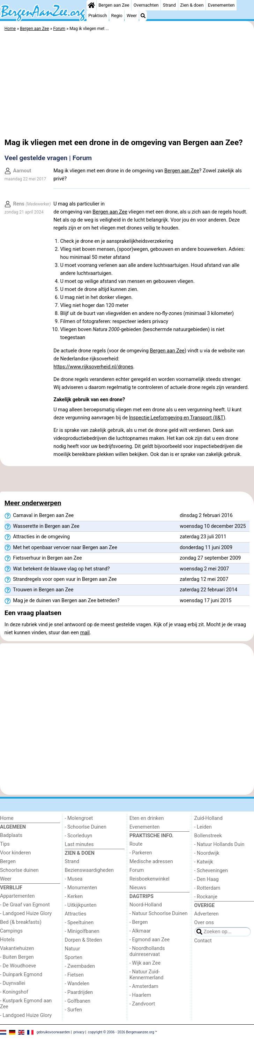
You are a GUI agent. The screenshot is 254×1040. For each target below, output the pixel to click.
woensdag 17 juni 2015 (205, 601)
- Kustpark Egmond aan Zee (26, 1004)
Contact (203, 941)
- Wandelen (77, 984)
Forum (136, 870)
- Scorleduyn (78, 836)
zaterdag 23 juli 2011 (203, 537)
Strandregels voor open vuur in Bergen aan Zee (61, 579)
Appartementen (17, 896)
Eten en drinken (146, 818)
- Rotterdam (207, 888)
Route (135, 844)
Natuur (72, 949)
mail (85, 633)
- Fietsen (74, 975)
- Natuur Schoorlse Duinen (158, 913)
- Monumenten (81, 888)
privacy (78, 1032)
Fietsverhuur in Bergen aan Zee (43, 558)
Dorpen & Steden (83, 940)
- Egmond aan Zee (149, 940)
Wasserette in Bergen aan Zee (42, 526)
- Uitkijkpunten (81, 905)
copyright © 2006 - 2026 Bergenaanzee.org (121, 1032)
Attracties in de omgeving (37, 537)
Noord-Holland (145, 905)
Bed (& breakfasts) (21, 922)
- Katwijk (203, 862)
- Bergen (138, 922)
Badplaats (11, 835)
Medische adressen (151, 862)
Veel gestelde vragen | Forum (48, 158)
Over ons (204, 923)
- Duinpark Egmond (21, 975)
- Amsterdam (143, 986)
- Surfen (73, 1010)
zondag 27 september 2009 (210, 558)
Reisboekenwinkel (149, 879)
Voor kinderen (15, 853)
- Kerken (74, 896)
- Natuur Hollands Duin (219, 844)
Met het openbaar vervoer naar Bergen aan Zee (61, 548)
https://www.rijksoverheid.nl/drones (93, 367)
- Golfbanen (78, 1001)
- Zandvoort (142, 1004)
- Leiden (203, 827)
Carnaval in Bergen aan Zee (39, 515)
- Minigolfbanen (82, 931)
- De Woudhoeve (18, 966)
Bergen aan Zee (113, 5)
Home (7, 818)
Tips (5, 844)
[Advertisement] (127, 85)
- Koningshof (14, 992)
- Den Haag (206, 879)
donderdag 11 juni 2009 (206, 548)
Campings (11, 931)
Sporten (73, 957)
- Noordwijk (206, 853)
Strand (169, 5)
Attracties (76, 914)
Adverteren (206, 914)
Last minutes (79, 844)
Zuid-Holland (208, 818)
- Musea (74, 879)
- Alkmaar (140, 931)
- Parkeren (140, 853)
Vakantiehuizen (17, 948)
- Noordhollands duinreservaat (147, 951)
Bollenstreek (208, 836)
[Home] (91, 5)
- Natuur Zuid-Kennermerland (146, 975)
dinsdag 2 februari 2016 (206, 515)
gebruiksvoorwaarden (53, 1032)
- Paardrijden (79, 992)
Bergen (8, 862)
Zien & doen (191, 5)
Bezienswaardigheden (89, 870)
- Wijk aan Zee (144, 963)
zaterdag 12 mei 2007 (204, 579)
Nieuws (137, 888)
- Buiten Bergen (17, 957)
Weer (132, 15)
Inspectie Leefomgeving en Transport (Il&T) (177, 418)
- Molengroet (79, 818)
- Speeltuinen (79, 923)
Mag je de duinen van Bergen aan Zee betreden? (62, 601)
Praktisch (97, 15)
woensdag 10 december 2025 (213, 526)
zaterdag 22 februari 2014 (208, 590)
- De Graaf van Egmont (25, 905)
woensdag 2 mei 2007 (204, 569)
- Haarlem (140, 995)
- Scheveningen (211, 871)
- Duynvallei (12, 983)
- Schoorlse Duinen (85, 827)
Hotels (7, 940)
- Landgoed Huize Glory (26, 913)
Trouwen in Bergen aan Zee (39, 590)
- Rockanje (205, 897)
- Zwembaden (80, 966)
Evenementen (221, 5)
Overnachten (146, 5)
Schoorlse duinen (19, 870)
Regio (116, 15)
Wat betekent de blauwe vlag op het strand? (57, 569)
